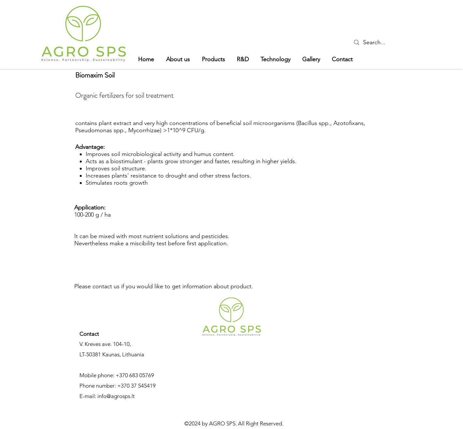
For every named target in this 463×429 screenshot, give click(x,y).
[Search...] (375, 42)
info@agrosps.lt (116, 396)
